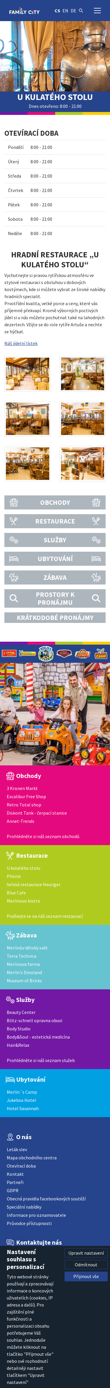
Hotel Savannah (23, 1108)
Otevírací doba (21, 1166)
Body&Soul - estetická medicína (38, 1037)
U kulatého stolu (23, 868)
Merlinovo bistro (23, 901)
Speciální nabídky (24, 1207)
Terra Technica (21, 956)
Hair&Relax (18, 1045)
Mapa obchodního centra (32, 1158)
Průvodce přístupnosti (29, 1223)
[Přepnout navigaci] (97, 10)
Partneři (15, 1182)
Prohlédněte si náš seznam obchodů (43, 836)
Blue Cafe (16, 893)
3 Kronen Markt (22, 788)
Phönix (14, 876)
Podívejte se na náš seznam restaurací (45, 916)
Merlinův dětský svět (27, 948)
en (65, 10)
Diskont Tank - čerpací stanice (37, 813)
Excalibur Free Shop (26, 796)
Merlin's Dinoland (24, 972)
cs (57, 10)
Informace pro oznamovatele (36, 1215)
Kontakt (15, 1174)
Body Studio (19, 1029)
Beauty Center (21, 1012)
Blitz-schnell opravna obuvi (34, 1020)
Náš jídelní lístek (21, 343)
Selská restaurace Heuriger (33, 884)
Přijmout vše (86, 1276)
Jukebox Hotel (21, 1100)
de (73, 10)
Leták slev (17, 1149)
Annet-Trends (20, 821)
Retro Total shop (24, 805)
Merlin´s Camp (22, 1092)
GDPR (12, 1190)
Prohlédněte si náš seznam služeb (41, 1060)
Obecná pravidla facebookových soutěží (46, 1199)
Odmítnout (86, 1265)
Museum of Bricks (24, 980)
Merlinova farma (23, 964)
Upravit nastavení (86, 1253)
